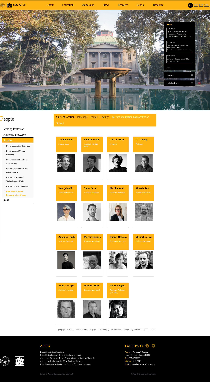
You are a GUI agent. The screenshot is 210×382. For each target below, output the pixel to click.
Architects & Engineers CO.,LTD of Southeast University (61, 361)
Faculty (106, 116)
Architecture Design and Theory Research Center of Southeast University (67, 358)
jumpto (153, 330)
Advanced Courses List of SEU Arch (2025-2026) (178, 59)
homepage (82, 116)
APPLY (45, 346)
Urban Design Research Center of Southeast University (61, 355)
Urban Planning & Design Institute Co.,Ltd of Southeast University (65, 364)
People (95, 116)
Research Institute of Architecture (52, 352)
